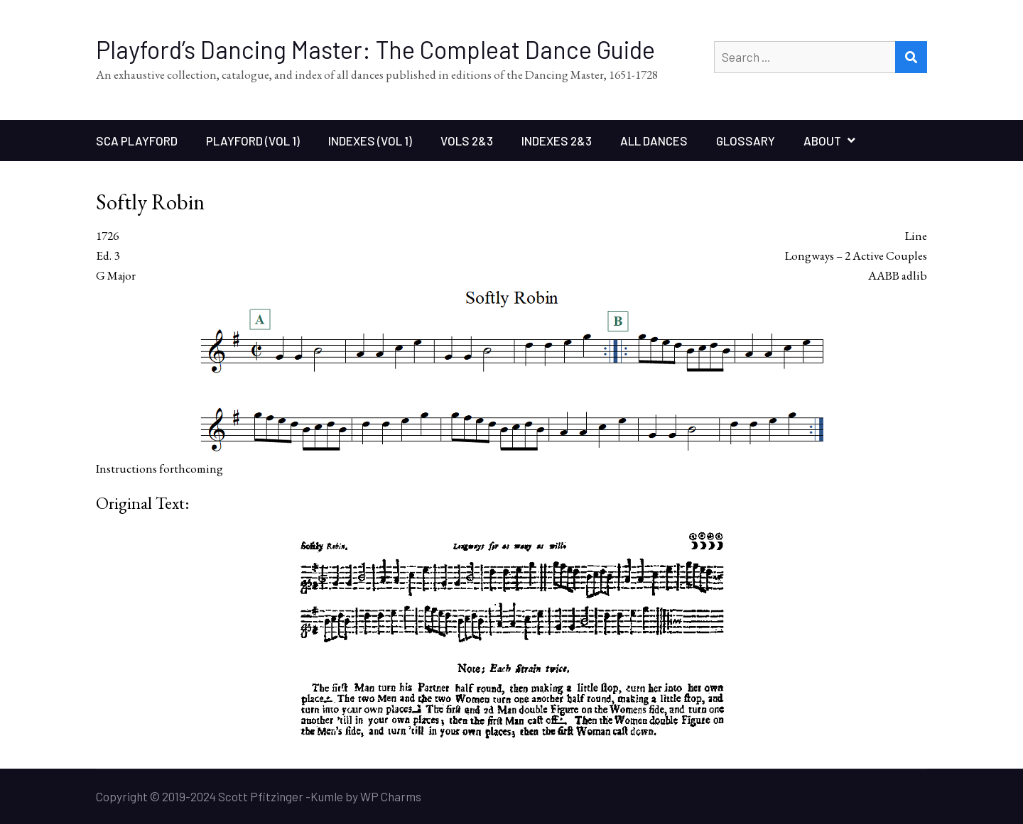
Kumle (326, 796)
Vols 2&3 (466, 140)
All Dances (654, 140)
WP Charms (390, 796)
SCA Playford (137, 140)
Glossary (745, 140)
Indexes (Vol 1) (370, 140)
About (822, 140)
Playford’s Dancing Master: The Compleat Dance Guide (375, 49)
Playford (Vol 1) (253, 140)
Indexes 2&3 (556, 140)
